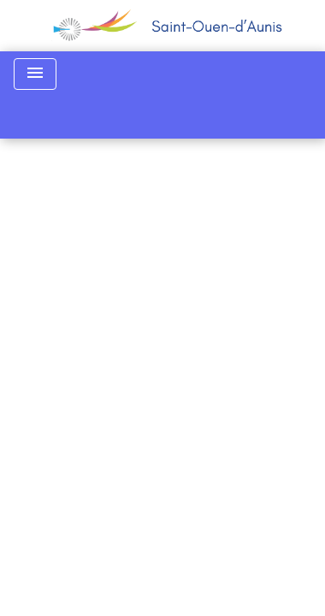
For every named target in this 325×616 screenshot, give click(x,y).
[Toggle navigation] (35, 74)
